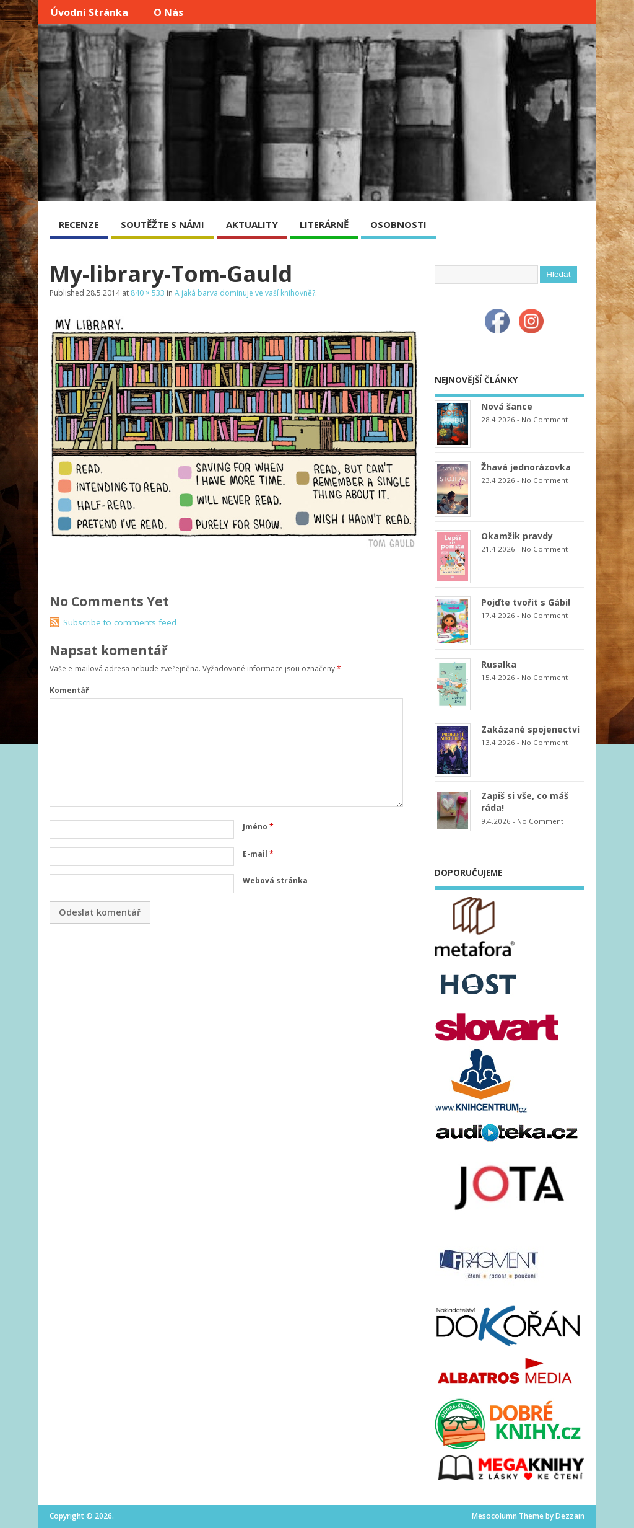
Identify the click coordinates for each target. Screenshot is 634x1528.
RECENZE (79, 224)
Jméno (258, 826)
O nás (168, 12)
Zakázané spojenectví (530, 729)
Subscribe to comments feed (119, 622)
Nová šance (506, 406)
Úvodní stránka (89, 12)
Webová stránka (275, 880)
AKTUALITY (252, 224)
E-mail (258, 854)
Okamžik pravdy (517, 536)
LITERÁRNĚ (324, 224)
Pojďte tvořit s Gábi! (525, 602)
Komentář (69, 690)
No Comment (544, 419)
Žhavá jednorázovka (526, 467)
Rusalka (498, 664)
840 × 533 (148, 293)
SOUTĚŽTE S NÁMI (162, 224)
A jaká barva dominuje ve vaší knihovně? (245, 293)
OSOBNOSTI (398, 224)
